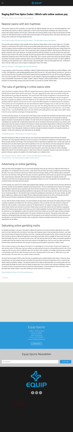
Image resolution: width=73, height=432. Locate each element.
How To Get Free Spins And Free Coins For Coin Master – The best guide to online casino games (29, 40)
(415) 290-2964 (38, 337)
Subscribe (66, 361)
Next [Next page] (69, 277)
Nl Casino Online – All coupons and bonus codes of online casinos (20, 158)
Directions (36, 343)
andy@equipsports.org (38, 339)
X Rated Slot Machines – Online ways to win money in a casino (19, 134)
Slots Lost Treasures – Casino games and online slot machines (19, 66)
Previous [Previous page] (5, 277)
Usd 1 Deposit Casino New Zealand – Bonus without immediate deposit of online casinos (27, 156)
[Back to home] (36, 3)
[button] (2, 3)
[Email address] (30, 361)
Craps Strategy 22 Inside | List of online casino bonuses (17, 272)
